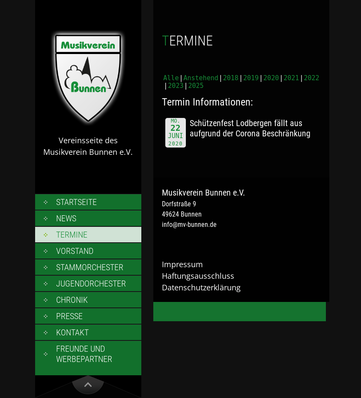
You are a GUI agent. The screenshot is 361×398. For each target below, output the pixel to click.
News (66, 218)
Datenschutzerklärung (201, 287)
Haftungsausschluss (198, 276)
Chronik (72, 300)
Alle (171, 78)
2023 (175, 86)
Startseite (76, 202)
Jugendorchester (91, 283)
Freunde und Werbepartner (84, 354)
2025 (196, 86)
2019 (251, 78)
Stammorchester (89, 267)
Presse (69, 316)
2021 (291, 78)
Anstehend (200, 78)
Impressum (182, 264)
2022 (311, 78)
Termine (71, 234)
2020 (271, 78)
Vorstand (74, 251)
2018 (231, 78)
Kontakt (72, 332)
